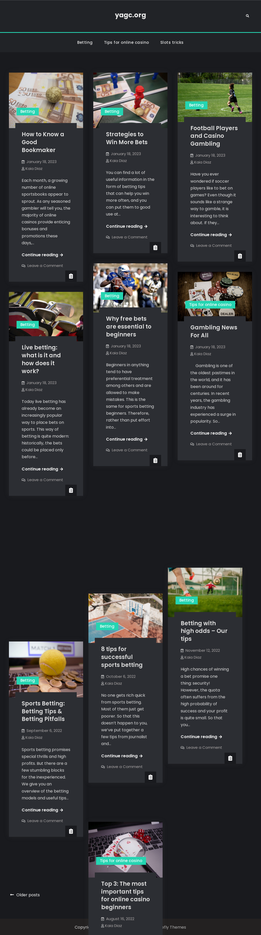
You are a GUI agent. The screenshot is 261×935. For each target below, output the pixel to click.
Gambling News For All (213, 331)
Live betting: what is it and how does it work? (41, 359)
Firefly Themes (171, 926)
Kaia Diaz (34, 168)
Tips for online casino (126, 42)
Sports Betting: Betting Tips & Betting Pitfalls (43, 576)
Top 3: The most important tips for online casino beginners (130, 749)
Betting (85, 42)
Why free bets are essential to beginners (128, 326)
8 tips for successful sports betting (127, 540)
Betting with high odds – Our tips (213, 534)
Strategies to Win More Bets (127, 138)
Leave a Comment (45, 265)
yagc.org (130, 15)
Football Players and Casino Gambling (214, 136)
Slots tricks (172, 42)
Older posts (28, 894)
